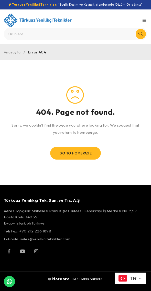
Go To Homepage (75, 153)
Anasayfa (12, 52)
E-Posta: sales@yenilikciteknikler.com (37, 239)
